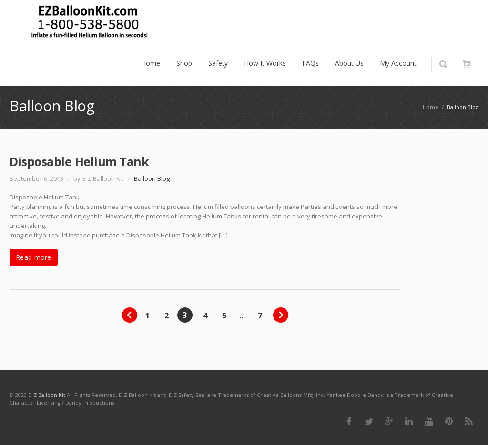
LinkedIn (408, 421)
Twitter (368, 421)
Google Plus (388, 421)
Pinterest (448, 421)
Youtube (428, 421)
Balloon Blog (152, 178)
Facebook (348, 421)
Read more (33, 257)
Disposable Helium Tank (79, 161)
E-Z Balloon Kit (46, 394)
